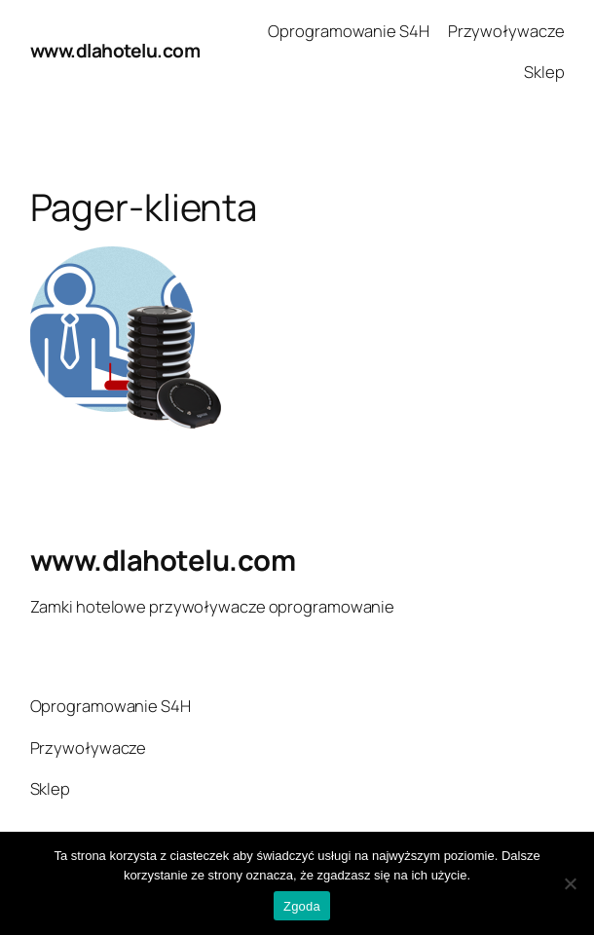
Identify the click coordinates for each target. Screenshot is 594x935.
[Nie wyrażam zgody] (569, 883)
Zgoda (301, 906)
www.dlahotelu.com (115, 50)
